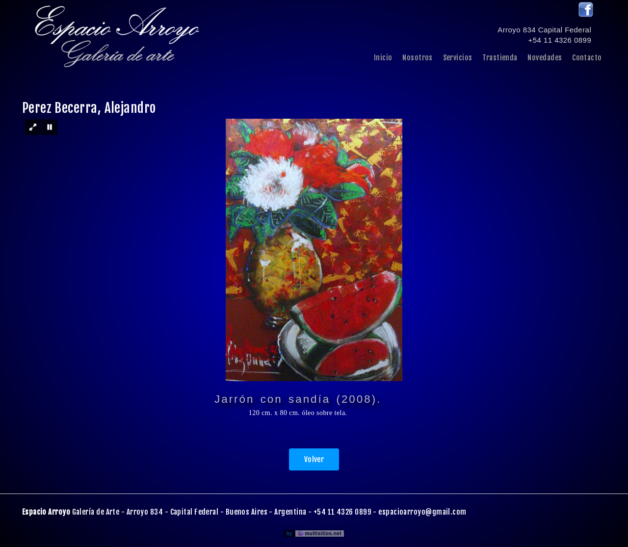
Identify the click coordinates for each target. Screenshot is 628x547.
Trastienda (500, 57)
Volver (314, 459)
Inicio (383, 57)
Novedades (544, 57)
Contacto (587, 57)
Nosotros (417, 57)
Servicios (457, 57)
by (315, 533)
